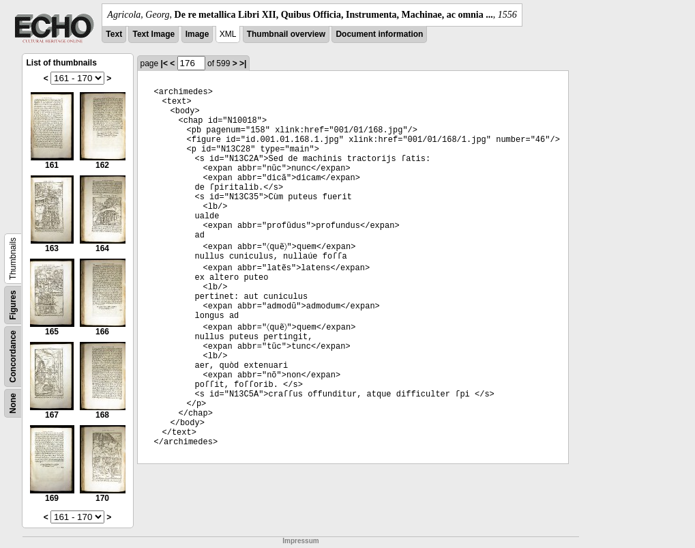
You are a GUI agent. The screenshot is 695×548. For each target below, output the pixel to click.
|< (164, 63)
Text (114, 34)
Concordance (13, 356)
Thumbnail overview (286, 34)
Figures (13, 304)
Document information (379, 34)
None (13, 403)
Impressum (300, 541)
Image (197, 34)
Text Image (153, 34)
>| (242, 63)
